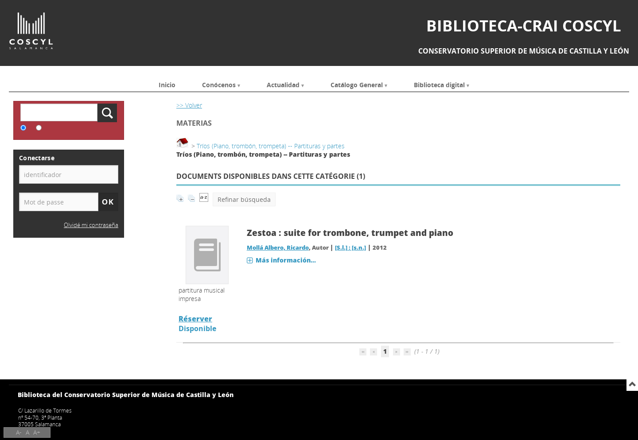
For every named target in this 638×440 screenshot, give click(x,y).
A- (19, 432)
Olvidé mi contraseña (91, 225)
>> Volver (189, 105)
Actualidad (283, 84)
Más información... (286, 260)
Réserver (195, 319)
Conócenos (219, 84)
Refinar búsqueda (244, 199)
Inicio (167, 84)
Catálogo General (357, 84)
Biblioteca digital (439, 84)
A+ (36, 432)
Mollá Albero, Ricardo (278, 247)
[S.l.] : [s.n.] (350, 247)
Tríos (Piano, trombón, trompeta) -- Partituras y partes (271, 146)
